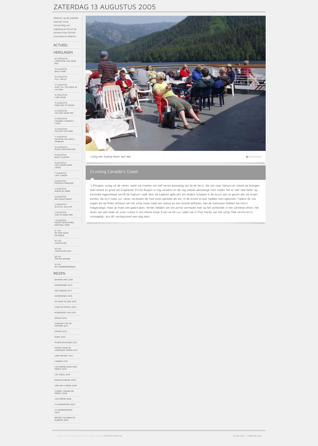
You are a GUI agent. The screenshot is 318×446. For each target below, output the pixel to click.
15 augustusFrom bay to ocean (64, 104)
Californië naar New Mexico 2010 (66, 367)
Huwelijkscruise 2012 (66, 342)
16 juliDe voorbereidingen (65, 265)
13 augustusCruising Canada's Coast (64, 121)
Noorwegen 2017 (63, 285)
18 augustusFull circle (61, 77)
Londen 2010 (61, 361)
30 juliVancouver (60, 241)
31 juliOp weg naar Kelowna (61, 232)
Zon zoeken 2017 (63, 290)
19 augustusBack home (61, 70)
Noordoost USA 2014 (65, 312)
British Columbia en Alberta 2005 (65, 418)
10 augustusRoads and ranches (65, 148)
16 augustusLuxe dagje (61, 96)
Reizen (59, 273)
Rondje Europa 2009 (65, 380)
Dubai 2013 (60, 337)
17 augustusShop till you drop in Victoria (66, 87)
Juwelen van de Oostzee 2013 (63, 324)
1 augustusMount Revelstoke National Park (64, 222)
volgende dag (254, 435)
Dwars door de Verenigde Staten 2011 (66, 348)
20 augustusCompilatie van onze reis (65, 61)
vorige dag (238, 435)
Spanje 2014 (61, 318)
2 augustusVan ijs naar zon (64, 213)
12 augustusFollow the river (64, 130)
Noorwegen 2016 (63, 296)
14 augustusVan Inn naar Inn (64, 112)
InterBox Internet (113, 435)
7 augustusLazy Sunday (61, 174)
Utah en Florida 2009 (66, 385)
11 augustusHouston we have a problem (65, 139)
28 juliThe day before (62, 257)
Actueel (60, 45)
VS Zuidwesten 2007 (65, 404)
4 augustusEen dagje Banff (63, 197)
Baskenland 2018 (64, 279)
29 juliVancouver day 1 (63, 249)
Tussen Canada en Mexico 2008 (64, 392)
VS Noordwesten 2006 (63, 411)
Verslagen (63, 52)
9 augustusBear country (62, 156)
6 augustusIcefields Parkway (64, 182)
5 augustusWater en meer (62, 189)
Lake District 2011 (64, 355)
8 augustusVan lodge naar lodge (63, 165)
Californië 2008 (63, 399)
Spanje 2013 (61, 331)
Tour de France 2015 (65, 307)
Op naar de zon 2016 (65, 301)
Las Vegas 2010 (62, 374)
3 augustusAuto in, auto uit (63, 205)
